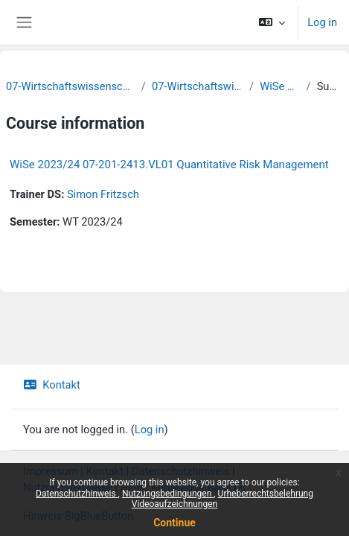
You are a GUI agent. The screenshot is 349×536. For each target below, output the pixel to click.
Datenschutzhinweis (77, 493)
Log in (322, 22)
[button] (272, 22)
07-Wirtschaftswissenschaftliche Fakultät (70, 86)
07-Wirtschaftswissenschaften (197, 86)
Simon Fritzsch (103, 194)
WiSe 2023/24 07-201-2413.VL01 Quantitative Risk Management (169, 164)
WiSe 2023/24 (280, 86)
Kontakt (51, 385)
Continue (174, 523)
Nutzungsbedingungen (168, 493)
